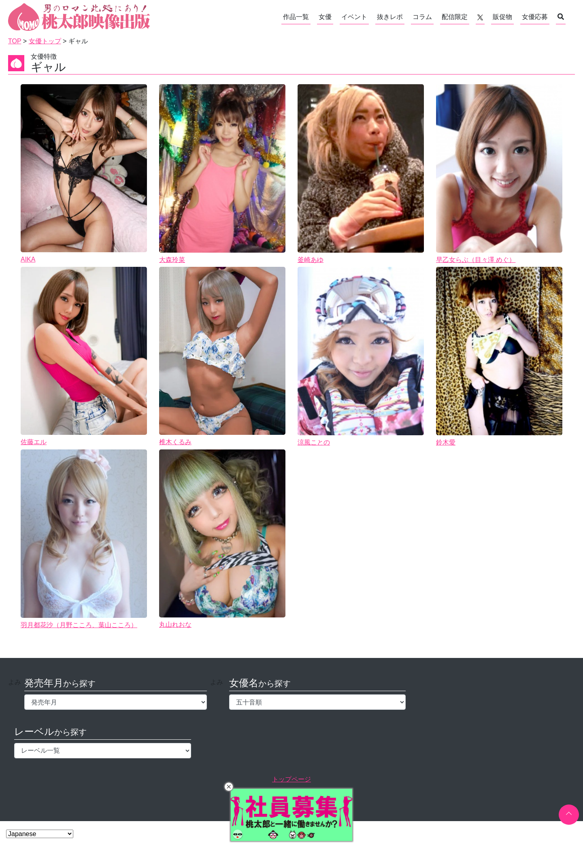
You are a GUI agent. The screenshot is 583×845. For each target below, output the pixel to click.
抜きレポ (390, 16)
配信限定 (455, 16)
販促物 (502, 16)
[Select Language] (39, 834)
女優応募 (535, 16)
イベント (354, 16)
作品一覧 (296, 16)
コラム (422, 16)
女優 (325, 16)
